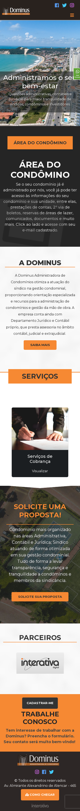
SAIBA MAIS (40, 345)
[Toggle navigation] (40, 15)
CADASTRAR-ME (40, 703)
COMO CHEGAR (40, 795)
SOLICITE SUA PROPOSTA (40, 597)
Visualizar (40, 471)
